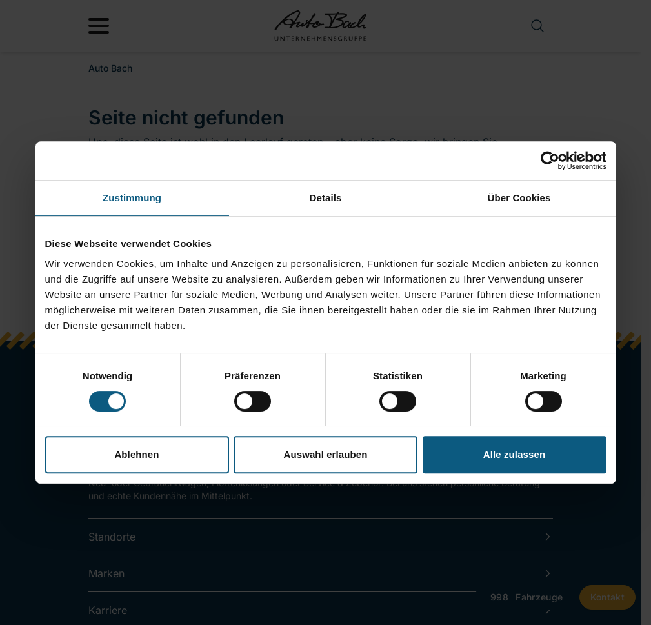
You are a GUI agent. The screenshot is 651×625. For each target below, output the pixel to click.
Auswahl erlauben (326, 454)
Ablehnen (136, 454)
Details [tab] (326, 197)
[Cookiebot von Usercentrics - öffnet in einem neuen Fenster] (550, 160)
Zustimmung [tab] (132, 197)
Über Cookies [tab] (519, 197)
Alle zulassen (514, 454)
